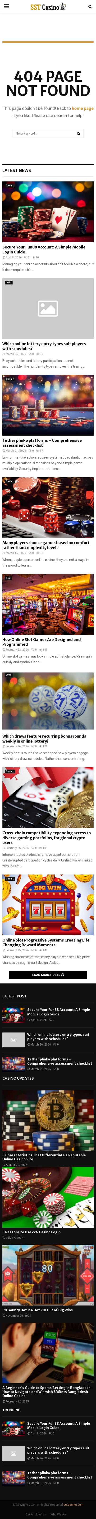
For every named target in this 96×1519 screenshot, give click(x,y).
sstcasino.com (73, 1504)
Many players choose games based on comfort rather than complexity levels (46, 545)
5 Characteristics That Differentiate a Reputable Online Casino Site (44, 1157)
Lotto (8, 282)
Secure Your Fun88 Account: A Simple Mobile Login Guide (58, 1012)
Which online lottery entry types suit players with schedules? (58, 1036)
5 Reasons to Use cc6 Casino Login (31, 1232)
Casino (10, 185)
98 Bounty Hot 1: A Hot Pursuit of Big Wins (37, 1310)
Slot (8, 578)
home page (83, 108)
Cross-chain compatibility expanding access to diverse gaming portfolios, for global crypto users (46, 837)
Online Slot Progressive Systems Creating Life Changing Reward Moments (46, 942)
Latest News (16, 170)
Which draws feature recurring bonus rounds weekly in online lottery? (44, 739)
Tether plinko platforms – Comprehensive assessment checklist (42, 443)
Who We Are (58, 1514)
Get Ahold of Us (36, 1514)
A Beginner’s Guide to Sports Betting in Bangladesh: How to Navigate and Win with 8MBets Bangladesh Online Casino (46, 1392)
